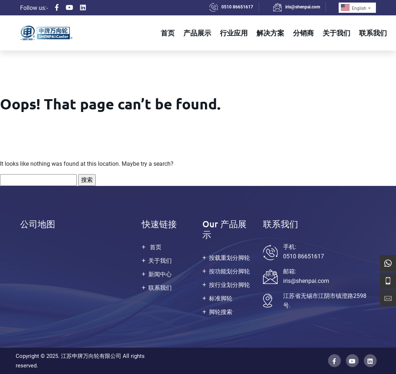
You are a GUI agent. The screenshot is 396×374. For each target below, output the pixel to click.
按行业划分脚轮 (229, 284)
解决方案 (270, 32)
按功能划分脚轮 (229, 271)
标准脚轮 (220, 298)
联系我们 (373, 32)
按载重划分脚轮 (229, 257)
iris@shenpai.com (302, 7)
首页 (168, 32)
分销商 (303, 32)
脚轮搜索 (220, 311)
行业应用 (234, 32)
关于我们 (336, 32)
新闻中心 (160, 274)
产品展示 (197, 32)
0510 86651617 (237, 7)
